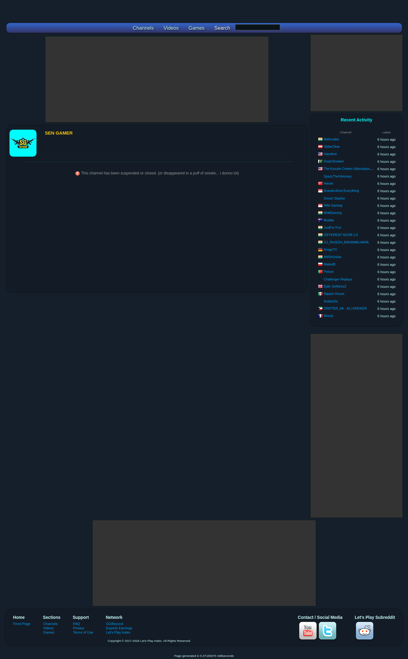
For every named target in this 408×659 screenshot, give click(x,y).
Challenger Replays (338, 279)
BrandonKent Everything (341, 190)
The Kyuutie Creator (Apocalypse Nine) (352, 168)
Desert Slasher (334, 198)
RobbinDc (331, 301)
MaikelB (329, 264)
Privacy (78, 628)
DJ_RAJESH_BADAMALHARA (346, 242)
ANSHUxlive (332, 257)
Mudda (329, 220)
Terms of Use (83, 632)
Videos (48, 628)
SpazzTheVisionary (338, 176)
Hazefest (330, 154)
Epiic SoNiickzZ (335, 286)
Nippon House (334, 293)
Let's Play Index (118, 632)
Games (48, 632)
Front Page (22, 624)
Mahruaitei (331, 139)
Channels (50, 624)
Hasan (328, 183)
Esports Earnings (119, 628)
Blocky (328, 316)
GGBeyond (114, 624)
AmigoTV (330, 249)
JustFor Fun (332, 227)
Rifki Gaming (333, 205)
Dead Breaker (334, 161)
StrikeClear (332, 146)
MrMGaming (332, 213)
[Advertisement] (157, 79)
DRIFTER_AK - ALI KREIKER (345, 308)
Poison (329, 271)
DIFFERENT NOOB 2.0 (341, 235)
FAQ (76, 624)
